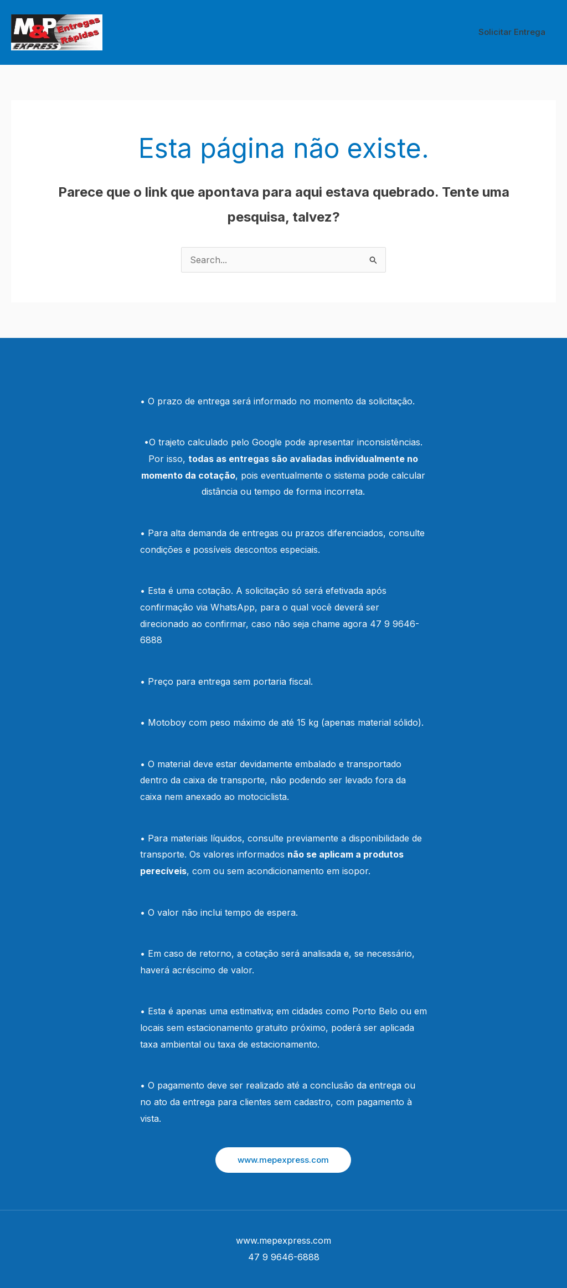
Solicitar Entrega (514, 32)
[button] (283, 1160)
